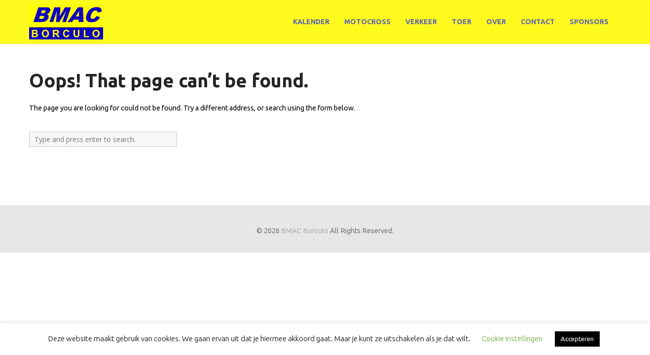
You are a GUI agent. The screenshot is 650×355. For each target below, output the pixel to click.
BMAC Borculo (304, 231)
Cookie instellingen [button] (512, 338)
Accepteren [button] (577, 338)
